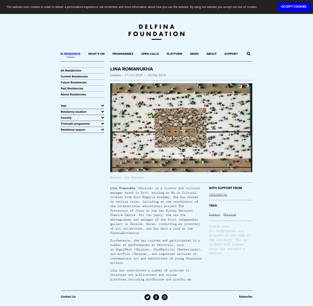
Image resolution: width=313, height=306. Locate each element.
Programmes (122, 54)
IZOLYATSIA (218, 194)
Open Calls (150, 54)
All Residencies (71, 70)
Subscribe (245, 296)
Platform (174, 54)
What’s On (96, 54)
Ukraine (229, 214)
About (211, 54)
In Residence (70, 54)
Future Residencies (74, 82)
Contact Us (68, 296)
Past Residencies (72, 88)
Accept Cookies (294, 7)
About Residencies (73, 94)
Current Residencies (74, 76)
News (194, 54)
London (214, 214)
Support (231, 54)
